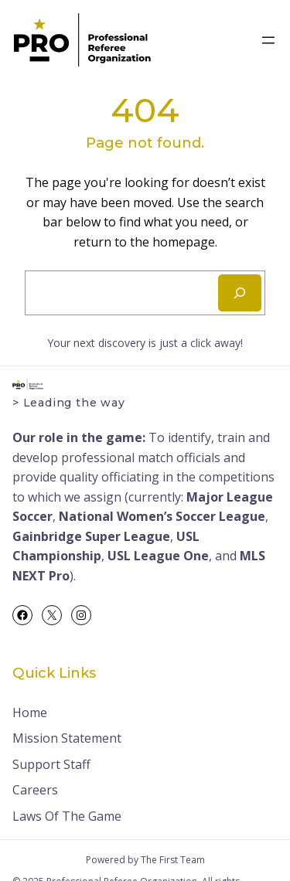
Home (29, 712)
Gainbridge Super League (91, 536)
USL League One (158, 555)
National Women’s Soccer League (162, 516)
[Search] (239, 292)
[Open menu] (268, 40)
